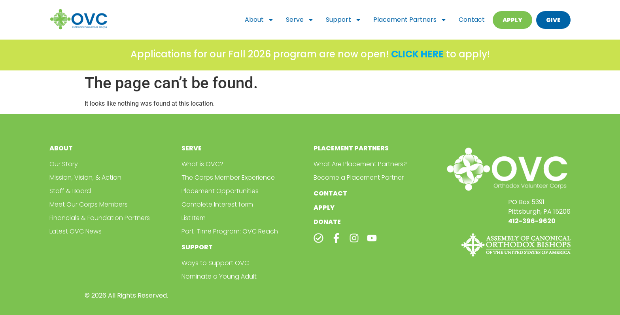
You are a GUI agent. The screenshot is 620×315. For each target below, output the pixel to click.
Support (343, 20)
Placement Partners (410, 20)
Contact (472, 19)
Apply (324, 207)
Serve (300, 20)
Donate (327, 221)
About (259, 20)
